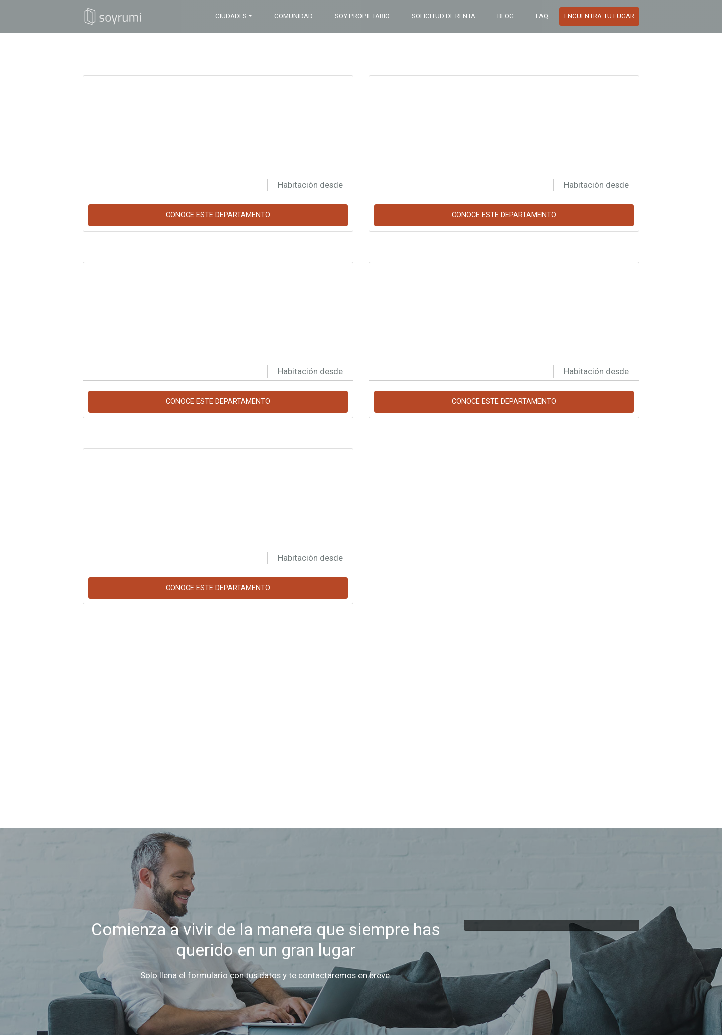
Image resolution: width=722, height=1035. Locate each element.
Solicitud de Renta (443, 16)
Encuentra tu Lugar (599, 16)
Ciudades (231, 16)
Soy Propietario (362, 16)
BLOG (505, 16)
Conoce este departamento (218, 215)
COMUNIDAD (293, 16)
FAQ (542, 16)
